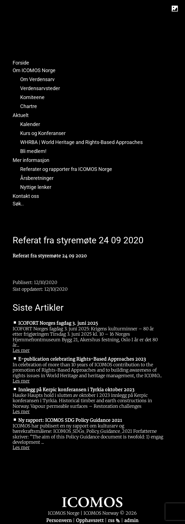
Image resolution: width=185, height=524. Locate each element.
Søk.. (18, 204)
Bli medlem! (33, 151)
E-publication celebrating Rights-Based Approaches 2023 (82, 359)
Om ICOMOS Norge (34, 70)
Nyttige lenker (35, 187)
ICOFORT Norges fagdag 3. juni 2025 (58, 323)
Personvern (59, 520)
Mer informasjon (31, 160)
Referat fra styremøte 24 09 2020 (50, 256)
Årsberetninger (37, 178)
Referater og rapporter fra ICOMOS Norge (66, 169)
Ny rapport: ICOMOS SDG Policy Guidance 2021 (70, 420)
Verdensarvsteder (40, 88)
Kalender (30, 124)
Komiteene (32, 97)
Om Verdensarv (37, 79)
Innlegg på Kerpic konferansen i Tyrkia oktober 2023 (76, 390)
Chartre (28, 106)
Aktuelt (21, 115)
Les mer (21, 350)
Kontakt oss (26, 196)
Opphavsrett (90, 520)
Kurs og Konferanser (43, 133)
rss (114, 520)
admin (131, 520)
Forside (21, 63)
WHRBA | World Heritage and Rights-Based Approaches (81, 142)
